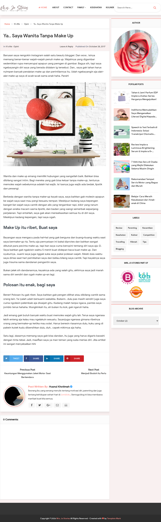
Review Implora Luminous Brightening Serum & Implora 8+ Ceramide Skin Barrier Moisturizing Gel (143, 148)
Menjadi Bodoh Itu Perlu (93, 373)
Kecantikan (147, 228)
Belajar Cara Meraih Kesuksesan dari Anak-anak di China (143, 200)
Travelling (120, 242)
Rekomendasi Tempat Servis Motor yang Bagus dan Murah (144, 182)
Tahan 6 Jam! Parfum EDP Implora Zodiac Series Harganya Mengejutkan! (144, 96)
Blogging (120, 249)
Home (42, 7)
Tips (144, 242)
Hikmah (133, 242)
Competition (149, 235)
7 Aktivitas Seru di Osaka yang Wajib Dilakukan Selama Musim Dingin (144, 165)
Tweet (11, 358)
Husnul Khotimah (59, 386)
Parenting (132, 228)
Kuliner (110, 7)
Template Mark (114, 518)
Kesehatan (96, 7)
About (55, 7)
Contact (68, 7)
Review (119, 228)
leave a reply (66, 46)
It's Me (9, 46)
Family (81, 7)
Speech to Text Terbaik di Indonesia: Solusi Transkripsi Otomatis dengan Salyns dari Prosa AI (144, 131)
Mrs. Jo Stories (63, 518)
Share (31, 358)
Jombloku (65, 394)
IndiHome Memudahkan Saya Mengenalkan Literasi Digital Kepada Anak (144, 113)
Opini (16, 46)
